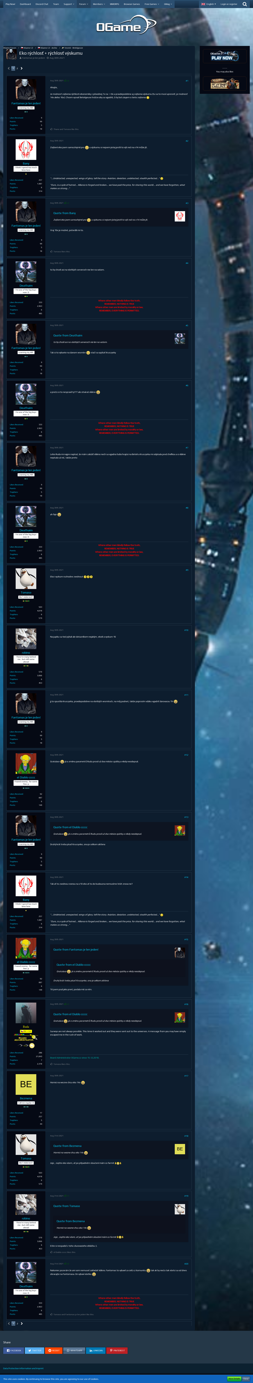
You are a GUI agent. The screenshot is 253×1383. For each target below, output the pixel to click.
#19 (186, 1196)
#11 (186, 695)
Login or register (229, 4)
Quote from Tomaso (66, 1206)
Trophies (14, 125)
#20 (186, 1263)
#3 (187, 203)
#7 (187, 447)
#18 (186, 1136)
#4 (187, 263)
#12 (186, 755)
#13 (186, 817)
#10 (186, 630)
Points (13, 121)
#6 (187, 385)
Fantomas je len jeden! (33, 58)
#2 (187, 141)
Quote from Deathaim (67, 335)
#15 (186, 939)
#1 (187, 80)
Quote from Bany (64, 213)
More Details (234, 1379)
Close (245, 1379)
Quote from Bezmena (67, 1146)
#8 (187, 507)
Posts (12, 129)
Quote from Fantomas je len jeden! (75, 949)
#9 (187, 570)
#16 (186, 1004)
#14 (186, 877)
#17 (186, 1075)
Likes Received (16, 118)
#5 (187, 325)
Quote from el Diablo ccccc (70, 827)
